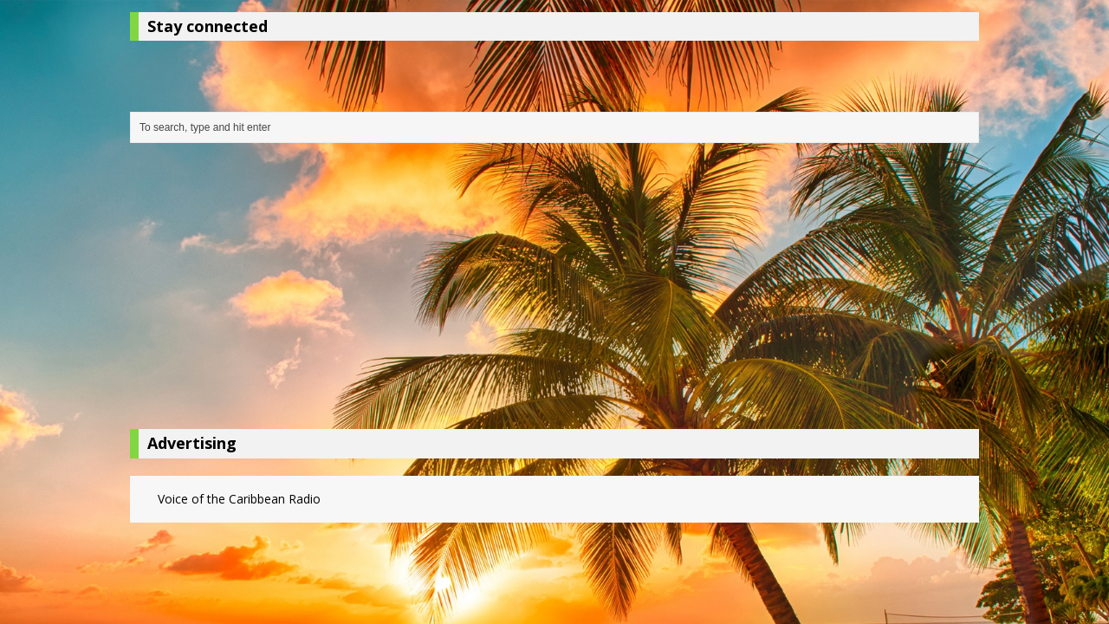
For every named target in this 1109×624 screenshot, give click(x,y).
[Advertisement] (554, 290)
